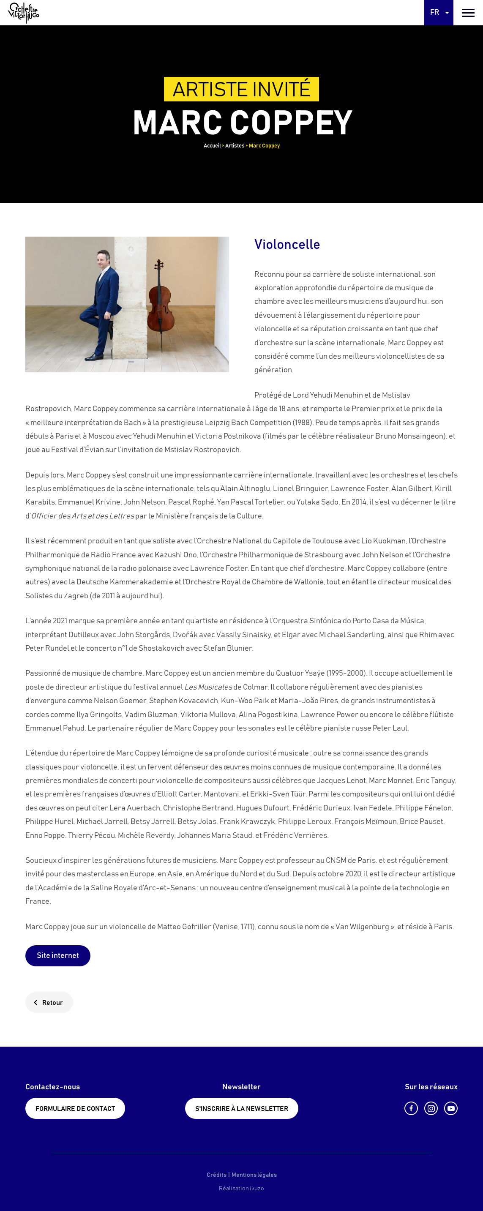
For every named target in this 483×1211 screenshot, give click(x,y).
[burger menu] (468, 12)
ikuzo (257, 1189)
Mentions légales (254, 1175)
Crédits (216, 1175)
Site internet (58, 956)
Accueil (212, 146)
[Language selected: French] (438, 12)
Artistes (235, 146)
